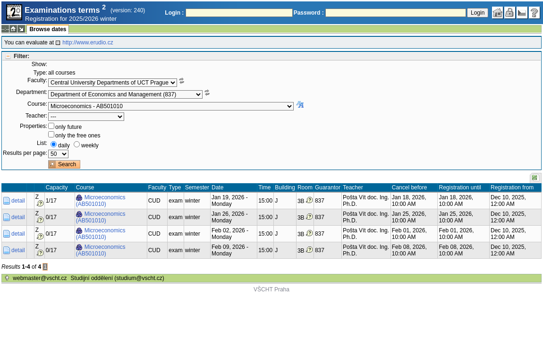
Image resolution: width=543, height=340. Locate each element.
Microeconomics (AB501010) (101, 200)
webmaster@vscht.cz (40, 278)
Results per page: (25, 153)
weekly (90, 145)
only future (68, 127)
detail (18, 200)
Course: (37, 104)
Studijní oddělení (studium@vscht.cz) (117, 278)
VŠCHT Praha (271, 289)
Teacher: (36, 115)
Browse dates (47, 29)
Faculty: (37, 80)
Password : (309, 12)
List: (42, 143)
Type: (40, 72)
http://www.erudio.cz (87, 42)
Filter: (21, 56)
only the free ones (77, 135)
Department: (31, 92)
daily (64, 145)
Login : (174, 12)
